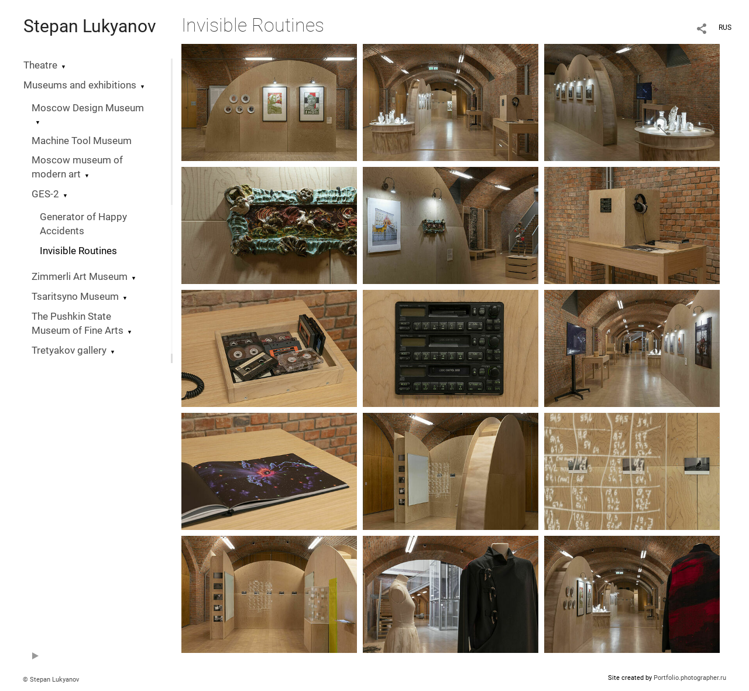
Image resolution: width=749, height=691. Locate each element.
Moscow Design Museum (88, 108)
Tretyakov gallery (69, 350)
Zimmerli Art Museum (80, 276)
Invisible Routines (78, 250)
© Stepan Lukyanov (51, 679)
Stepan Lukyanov (89, 26)
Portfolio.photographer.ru (690, 678)
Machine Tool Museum (82, 140)
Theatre (40, 65)
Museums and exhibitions (79, 85)
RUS (725, 27)
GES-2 (45, 194)
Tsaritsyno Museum (75, 296)
